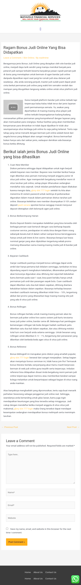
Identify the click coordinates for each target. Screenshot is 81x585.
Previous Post (9, 427)
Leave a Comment (12, 57)
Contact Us (50, 572)
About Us (38, 572)
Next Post (73, 427)
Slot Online (28, 57)
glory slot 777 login (40, 190)
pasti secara (24, 205)
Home (28, 572)
